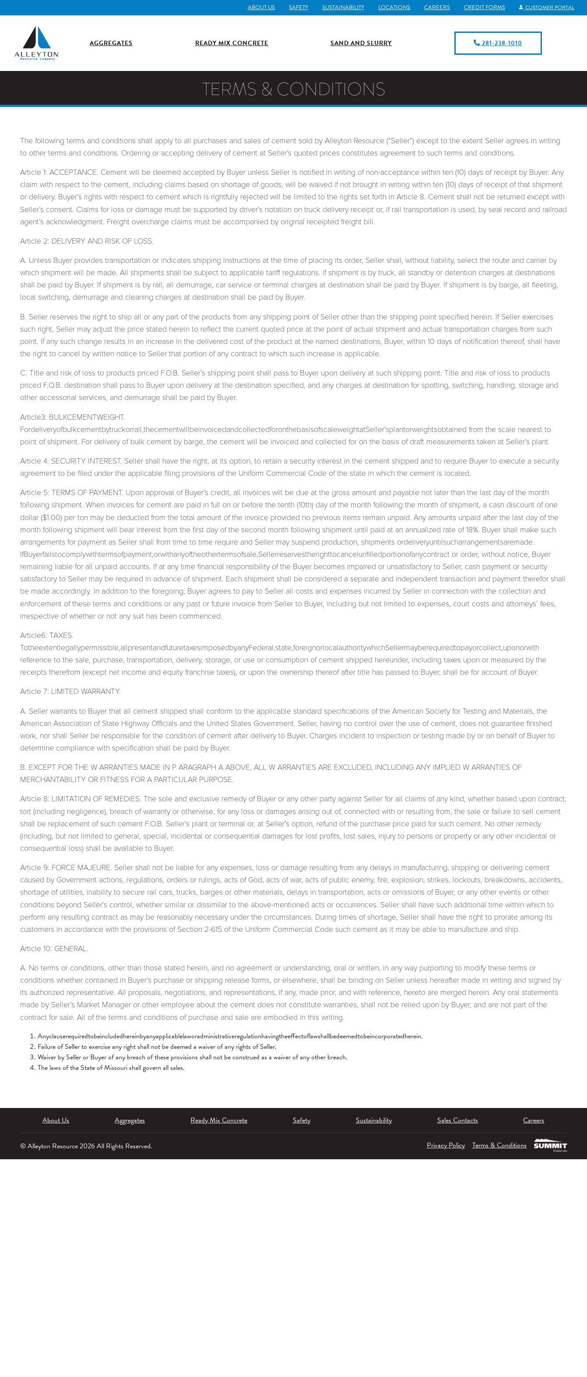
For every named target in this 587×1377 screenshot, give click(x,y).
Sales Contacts (457, 1118)
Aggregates (111, 41)
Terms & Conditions (496, 1143)
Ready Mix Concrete (231, 41)
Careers (433, 7)
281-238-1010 (498, 41)
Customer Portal (544, 7)
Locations (390, 7)
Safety (294, 7)
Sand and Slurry (361, 41)
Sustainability (339, 7)
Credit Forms (480, 7)
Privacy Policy (440, 1143)
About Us (257, 7)
